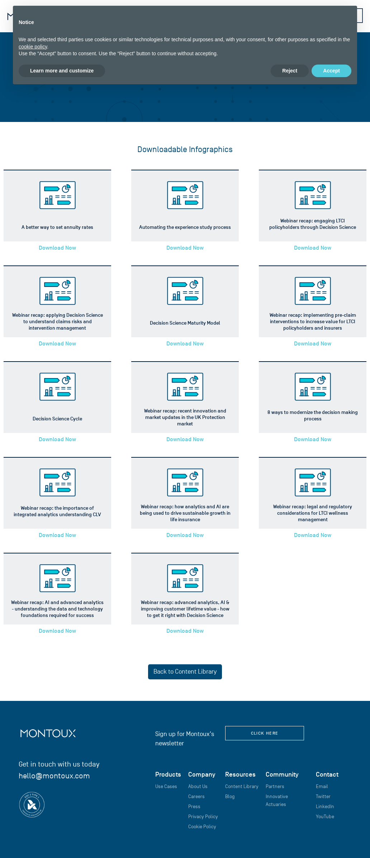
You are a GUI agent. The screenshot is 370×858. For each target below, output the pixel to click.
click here (265, 733)
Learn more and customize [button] (62, 71)
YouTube (325, 816)
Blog (230, 796)
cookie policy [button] (33, 47)
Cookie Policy (202, 826)
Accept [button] (331, 71)
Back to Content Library (185, 671)
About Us (198, 786)
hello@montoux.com (54, 775)
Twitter (323, 796)
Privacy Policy (203, 816)
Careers (196, 796)
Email (322, 786)
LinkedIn (325, 806)
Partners (275, 786)
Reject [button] (289, 71)
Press (194, 806)
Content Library (241, 786)
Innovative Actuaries (277, 800)
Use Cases (166, 786)
